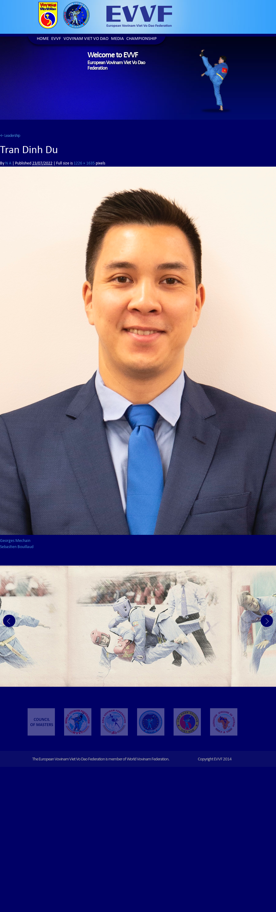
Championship (141, 39)
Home (43, 39)
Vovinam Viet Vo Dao (86, 39)
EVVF (56, 39)
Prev (9, 621)
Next (267, 621)
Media (117, 39)
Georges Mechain (15, 541)
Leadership (10, 135)
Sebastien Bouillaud (16, 547)
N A (8, 163)
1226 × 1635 (84, 163)
